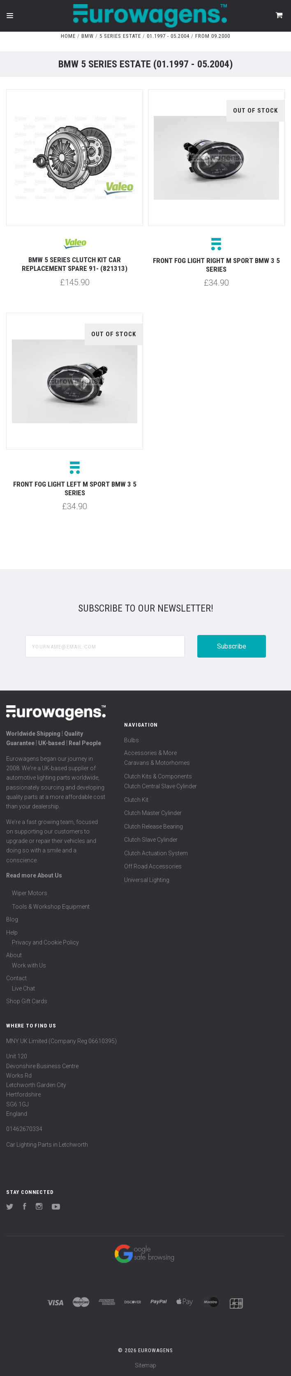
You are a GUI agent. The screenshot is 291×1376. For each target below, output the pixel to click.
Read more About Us (34, 875)
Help (12, 932)
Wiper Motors (29, 893)
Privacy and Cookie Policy (45, 942)
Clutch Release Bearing (153, 826)
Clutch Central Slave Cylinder (160, 786)
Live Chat (23, 988)
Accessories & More (150, 753)
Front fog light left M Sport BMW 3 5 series (74, 488)
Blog (12, 919)
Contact (16, 978)
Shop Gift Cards (26, 1001)
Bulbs (131, 740)
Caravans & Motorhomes (157, 763)
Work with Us (29, 965)
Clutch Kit (136, 800)
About (14, 955)
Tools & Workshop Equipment (51, 906)
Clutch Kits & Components (158, 776)
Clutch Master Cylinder (153, 813)
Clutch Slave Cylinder (151, 839)
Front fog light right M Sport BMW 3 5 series (216, 264)
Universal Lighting (146, 880)
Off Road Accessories (153, 866)
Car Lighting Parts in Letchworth (47, 1144)
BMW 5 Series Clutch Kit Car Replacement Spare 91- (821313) (74, 264)
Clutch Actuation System (156, 853)
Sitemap (145, 1365)
